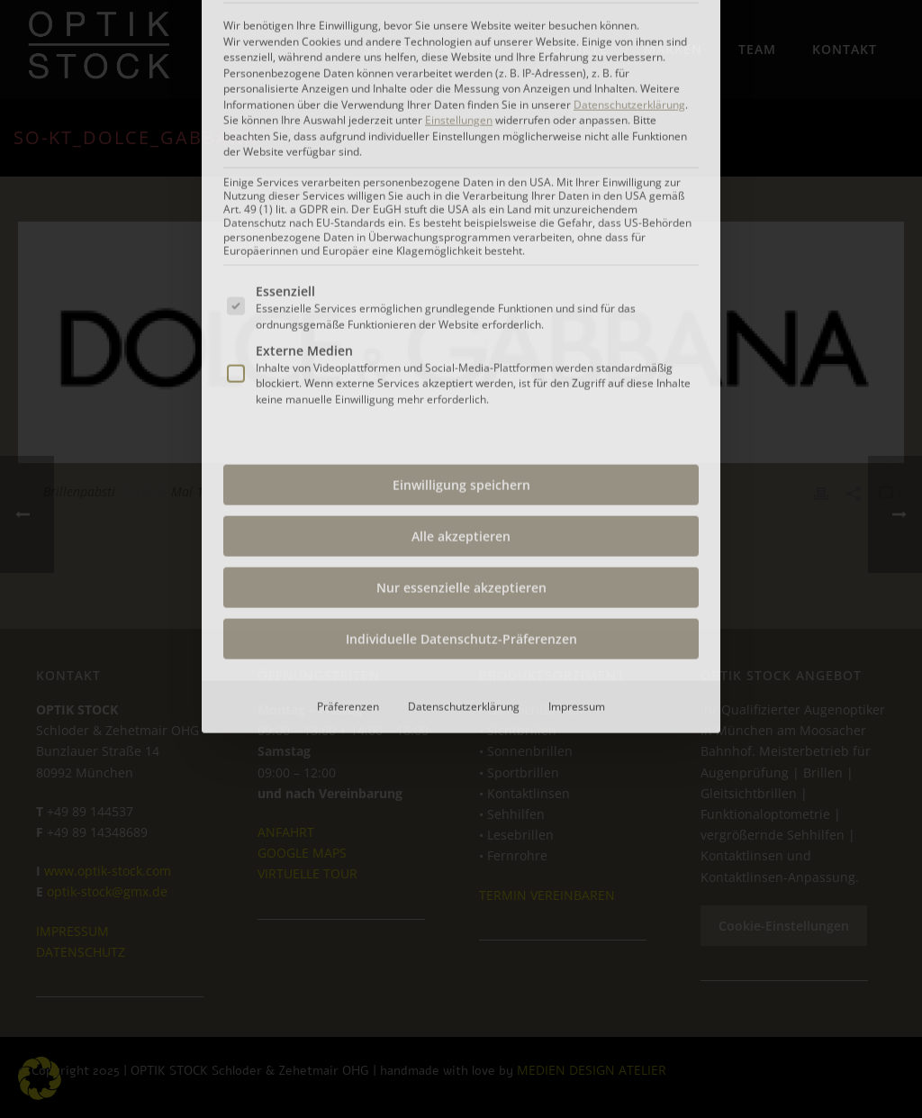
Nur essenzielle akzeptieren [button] (461, 336)
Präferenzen (348, 455)
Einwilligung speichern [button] (461, 233)
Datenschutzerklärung (464, 455)
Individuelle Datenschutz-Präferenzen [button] (461, 387)
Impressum (576, 455)
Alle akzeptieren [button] (461, 285)
